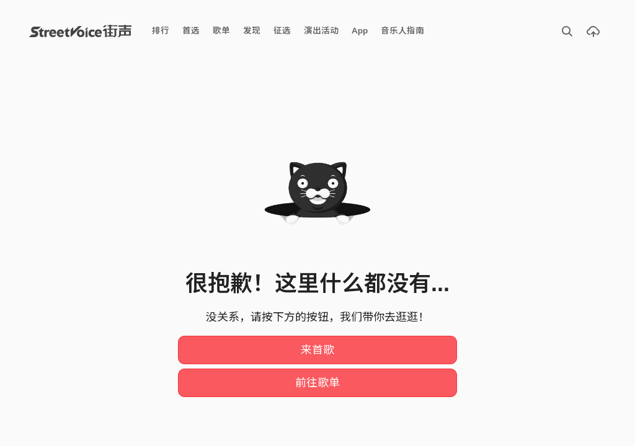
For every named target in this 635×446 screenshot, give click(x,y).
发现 (251, 30)
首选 (191, 30)
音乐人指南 (402, 30)
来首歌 (317, 350)
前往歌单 (317, 383)
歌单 (221, 30)
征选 (282, 30)
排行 (160, 30)
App (360, 30)
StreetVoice (80, 31)
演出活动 (321, 30)
